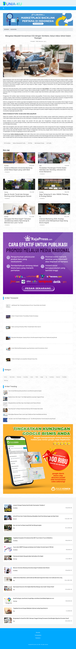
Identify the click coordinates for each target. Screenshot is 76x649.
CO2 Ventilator (7, 143)
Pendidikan (6, 165)
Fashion (5, 377)
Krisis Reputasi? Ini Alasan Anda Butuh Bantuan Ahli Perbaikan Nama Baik (25, 408)
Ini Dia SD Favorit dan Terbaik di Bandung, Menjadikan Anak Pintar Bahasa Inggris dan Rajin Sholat (35, 516)
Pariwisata (19, 377)
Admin (45, 41)
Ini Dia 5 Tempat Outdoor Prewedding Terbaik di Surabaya (24, 316)
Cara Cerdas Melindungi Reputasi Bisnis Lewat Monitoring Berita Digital (24, 390)
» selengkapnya (7, 198)
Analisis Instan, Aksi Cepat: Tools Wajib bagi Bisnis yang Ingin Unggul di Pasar (26, 397)
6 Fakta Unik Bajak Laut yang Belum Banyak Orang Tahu (24, 359)
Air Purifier (49, 143)
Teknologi (6, 192)
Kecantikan (25, 377)
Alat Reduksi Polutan (39, 143)
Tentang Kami (38, 635)
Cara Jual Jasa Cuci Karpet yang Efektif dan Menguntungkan (27, 525)
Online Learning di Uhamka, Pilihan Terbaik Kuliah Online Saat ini (26, 326)
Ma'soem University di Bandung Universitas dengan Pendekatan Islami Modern (31, 567)
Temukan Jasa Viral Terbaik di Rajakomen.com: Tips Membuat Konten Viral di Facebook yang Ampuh (31, 418)
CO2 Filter (30, 143)
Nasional (58, 377)
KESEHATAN (13, 29)
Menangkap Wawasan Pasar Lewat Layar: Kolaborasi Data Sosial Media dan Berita (27, 414)
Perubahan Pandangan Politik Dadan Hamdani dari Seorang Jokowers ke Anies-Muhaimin (52, 170)
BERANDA (6, 29)
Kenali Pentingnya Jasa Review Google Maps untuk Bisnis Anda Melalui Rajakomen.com (33, 598)
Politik (40, 165)
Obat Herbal (12, 377)
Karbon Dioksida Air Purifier (19, 143)
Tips (40, 216)
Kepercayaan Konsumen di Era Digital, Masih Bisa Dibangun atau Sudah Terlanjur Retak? (33, 586)
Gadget (41, 377)
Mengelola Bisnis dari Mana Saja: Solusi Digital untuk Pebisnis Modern (24, 403)
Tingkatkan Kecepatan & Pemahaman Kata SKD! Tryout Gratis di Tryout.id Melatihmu (32, 538)
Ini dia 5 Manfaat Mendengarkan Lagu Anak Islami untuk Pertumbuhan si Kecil (29, 348)
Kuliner (31, 377)
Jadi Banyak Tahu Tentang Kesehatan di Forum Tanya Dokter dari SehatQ (28, 305)
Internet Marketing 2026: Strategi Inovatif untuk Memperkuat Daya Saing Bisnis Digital (53, 221)
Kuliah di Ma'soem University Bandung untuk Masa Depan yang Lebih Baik (18, 169)
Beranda (38, 632)
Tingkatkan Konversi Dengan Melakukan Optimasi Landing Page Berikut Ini (30, 608)
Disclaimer (38, 638)
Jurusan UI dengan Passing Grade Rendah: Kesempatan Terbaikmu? (29, 505)
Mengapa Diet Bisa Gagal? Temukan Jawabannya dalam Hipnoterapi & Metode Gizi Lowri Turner (17, 221)
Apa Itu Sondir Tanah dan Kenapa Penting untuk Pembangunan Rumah (17, 195)
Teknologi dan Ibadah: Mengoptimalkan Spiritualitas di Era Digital (28, 556)
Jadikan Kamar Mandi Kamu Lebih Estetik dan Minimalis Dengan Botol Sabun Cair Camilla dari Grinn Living (37, 577)
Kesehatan (6, 216)
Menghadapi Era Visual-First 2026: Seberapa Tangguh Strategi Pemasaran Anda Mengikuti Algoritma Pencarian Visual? (41, 618)
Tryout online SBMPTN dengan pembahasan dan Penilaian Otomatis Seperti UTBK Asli (33, 547)
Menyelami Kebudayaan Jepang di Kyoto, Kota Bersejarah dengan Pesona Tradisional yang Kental (34, 337)
